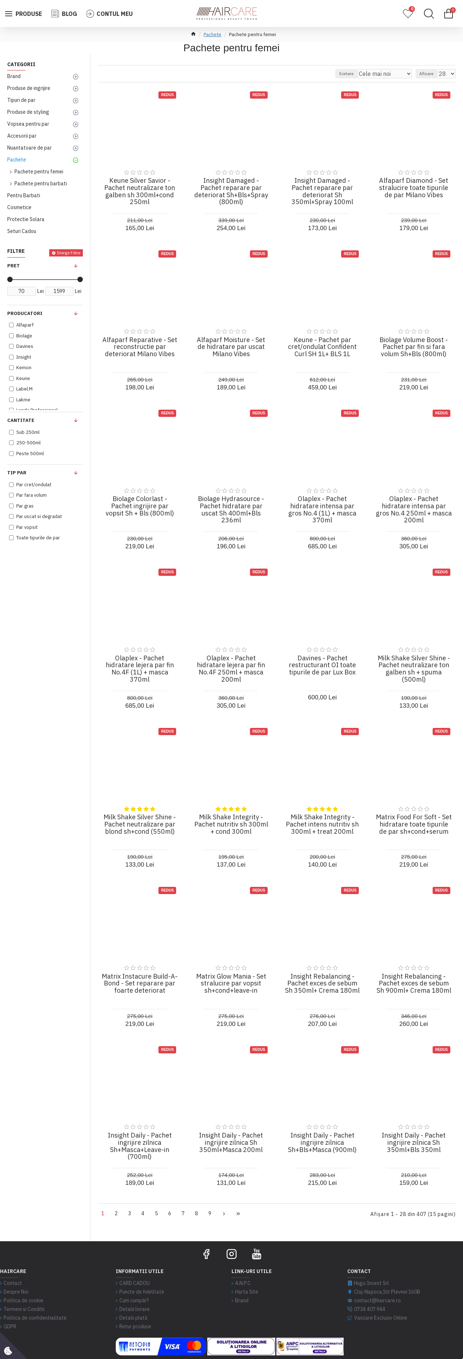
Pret (13, 266)
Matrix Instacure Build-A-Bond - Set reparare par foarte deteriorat (140, 983)
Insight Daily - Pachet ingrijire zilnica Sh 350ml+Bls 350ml (414, 1142)
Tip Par (16, 473)
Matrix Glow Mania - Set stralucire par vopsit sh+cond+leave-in (231, 983)
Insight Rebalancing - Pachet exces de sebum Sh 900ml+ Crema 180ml (414, 983)
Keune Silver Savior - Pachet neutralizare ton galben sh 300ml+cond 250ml (139, 191)
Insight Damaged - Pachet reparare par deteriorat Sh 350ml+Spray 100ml (322, 191)
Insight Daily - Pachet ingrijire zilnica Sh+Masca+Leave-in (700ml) (140, 1146)
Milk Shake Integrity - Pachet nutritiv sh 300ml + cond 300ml (231, 824)
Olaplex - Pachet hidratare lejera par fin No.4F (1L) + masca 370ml (140, 669)
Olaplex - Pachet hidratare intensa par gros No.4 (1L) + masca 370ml (322, 509)
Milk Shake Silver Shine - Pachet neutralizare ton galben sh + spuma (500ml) (414, 669)
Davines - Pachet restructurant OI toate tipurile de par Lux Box (322, 665)
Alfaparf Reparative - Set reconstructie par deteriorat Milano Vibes (139, 347)
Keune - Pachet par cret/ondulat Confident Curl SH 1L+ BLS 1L (322, 347)
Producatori (24, 313)
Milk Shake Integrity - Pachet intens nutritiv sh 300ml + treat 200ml (322, 824)
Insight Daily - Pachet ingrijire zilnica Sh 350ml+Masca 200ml (231, 1142)
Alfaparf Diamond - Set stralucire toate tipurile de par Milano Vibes (413, 187)
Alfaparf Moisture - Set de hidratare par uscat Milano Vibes (231, 347)
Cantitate (20, 420)
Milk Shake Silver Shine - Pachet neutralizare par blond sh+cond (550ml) (139, 824)
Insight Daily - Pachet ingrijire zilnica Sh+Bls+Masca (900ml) (322, 1142)
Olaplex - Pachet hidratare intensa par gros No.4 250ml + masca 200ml (414, 509)
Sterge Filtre (68, 252)
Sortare (362, 73)
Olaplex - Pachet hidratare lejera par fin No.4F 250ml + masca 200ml (231, 669)
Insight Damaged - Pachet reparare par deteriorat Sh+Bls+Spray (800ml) (231, 191)
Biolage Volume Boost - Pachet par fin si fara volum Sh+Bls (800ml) (413, 347)
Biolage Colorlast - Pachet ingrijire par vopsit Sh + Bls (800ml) (140, 506)
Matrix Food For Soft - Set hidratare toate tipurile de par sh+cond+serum (414, 824)
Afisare (429, 73)
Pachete (212, 34)
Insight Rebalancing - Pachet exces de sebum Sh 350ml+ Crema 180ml (322, 983)
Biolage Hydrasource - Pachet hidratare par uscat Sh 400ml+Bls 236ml (231, 509)
